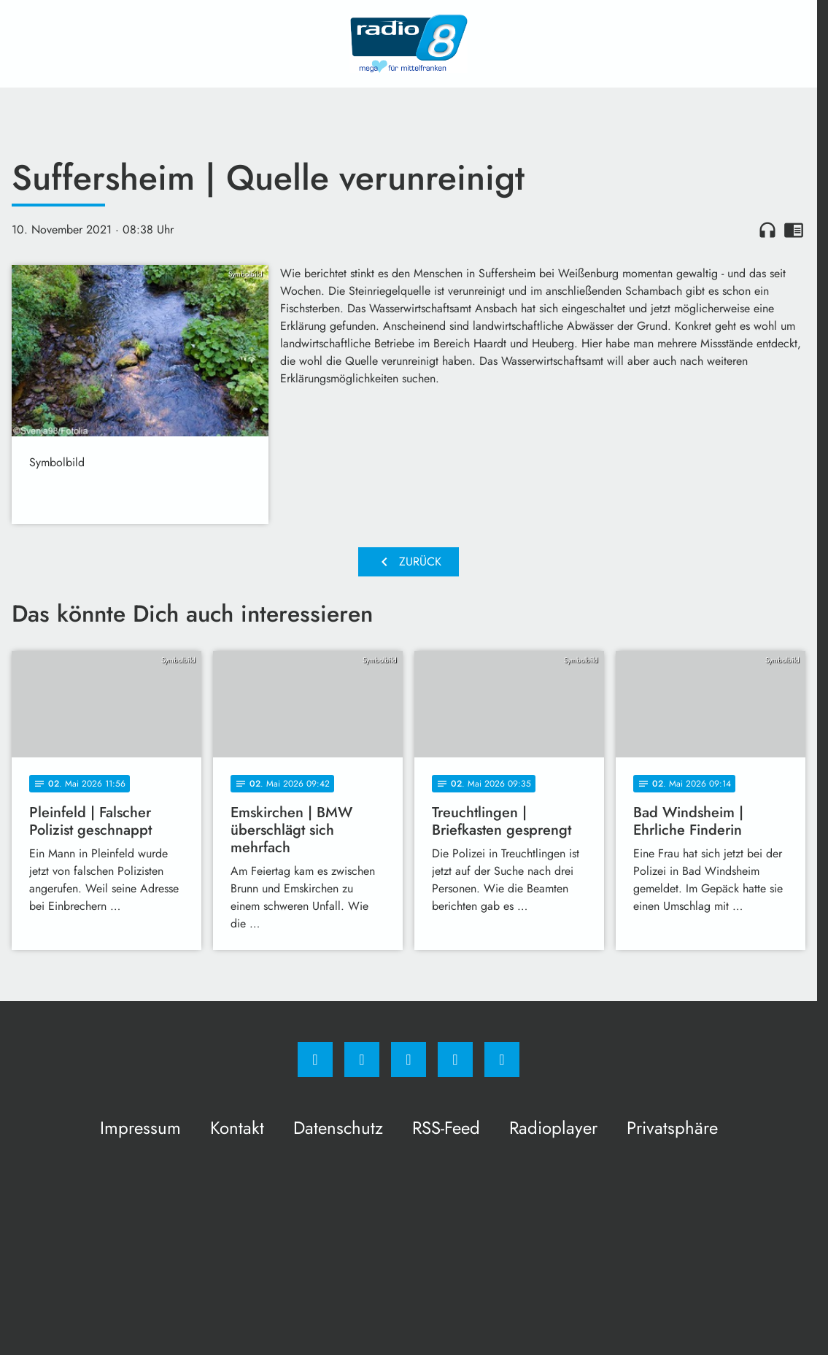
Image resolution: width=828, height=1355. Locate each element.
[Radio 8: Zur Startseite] (408, 44)
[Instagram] (361, 1059)
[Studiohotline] (455, 1059)
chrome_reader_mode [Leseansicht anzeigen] (793, 230)
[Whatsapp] (408, 1059)
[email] (501, 1059)
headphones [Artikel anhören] (767, 230)
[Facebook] (315, 1059)
